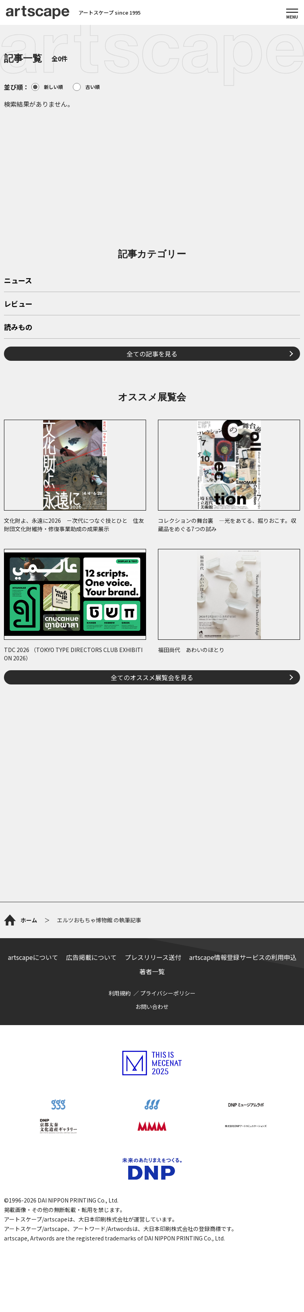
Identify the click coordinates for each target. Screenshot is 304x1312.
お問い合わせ (152, 1006)
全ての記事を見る (152, 353)
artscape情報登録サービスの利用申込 (242, 957)
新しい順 (47, 87)
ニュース (18, 281)
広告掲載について (91, 957)
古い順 (86, 87)
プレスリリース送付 (153, 957)
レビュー (18, 304)
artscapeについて (33, 957)
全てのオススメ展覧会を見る (152, 677)
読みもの (18, 327)
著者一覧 (152, 971)
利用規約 (119, 993)
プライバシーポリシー (168, 993)
